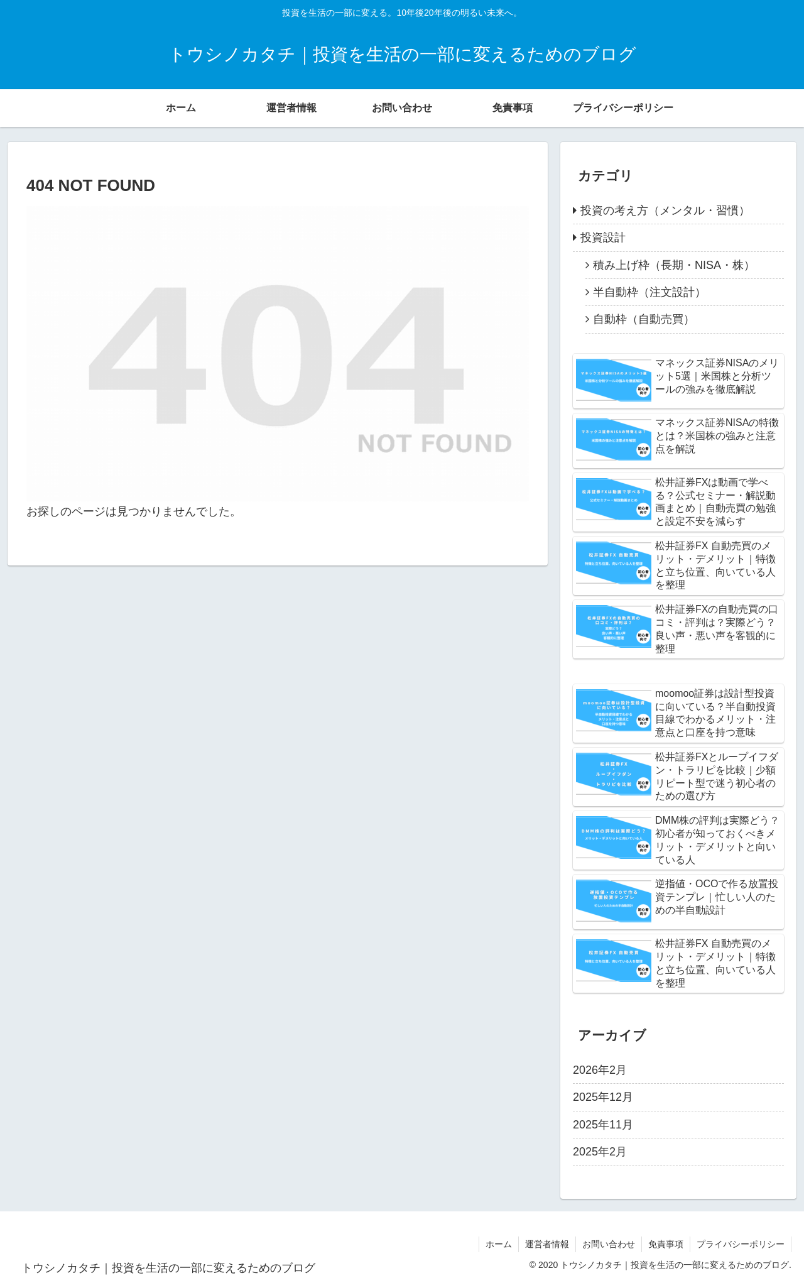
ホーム (499, 1244)
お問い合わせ (608, 1244)
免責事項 (665, 1244)
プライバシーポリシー (741, 1244)
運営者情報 (547, 1244)
